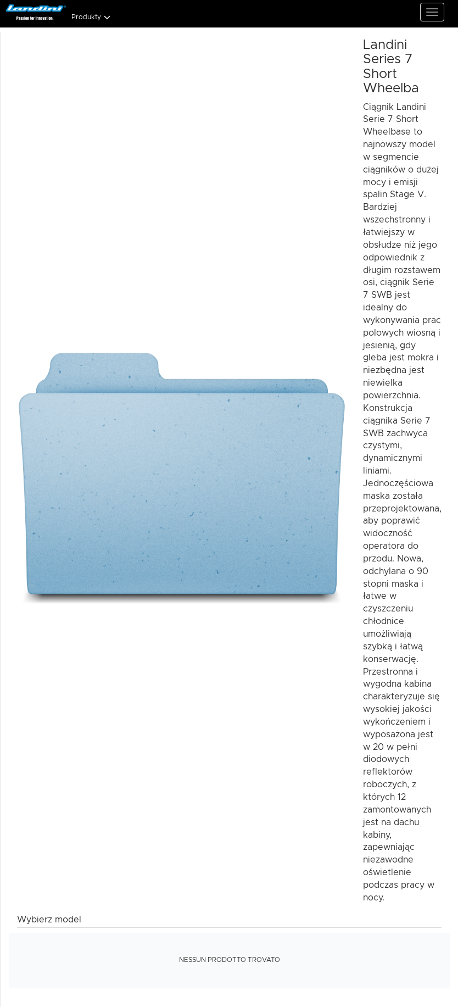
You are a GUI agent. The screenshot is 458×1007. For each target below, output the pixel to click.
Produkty (91, 17)
